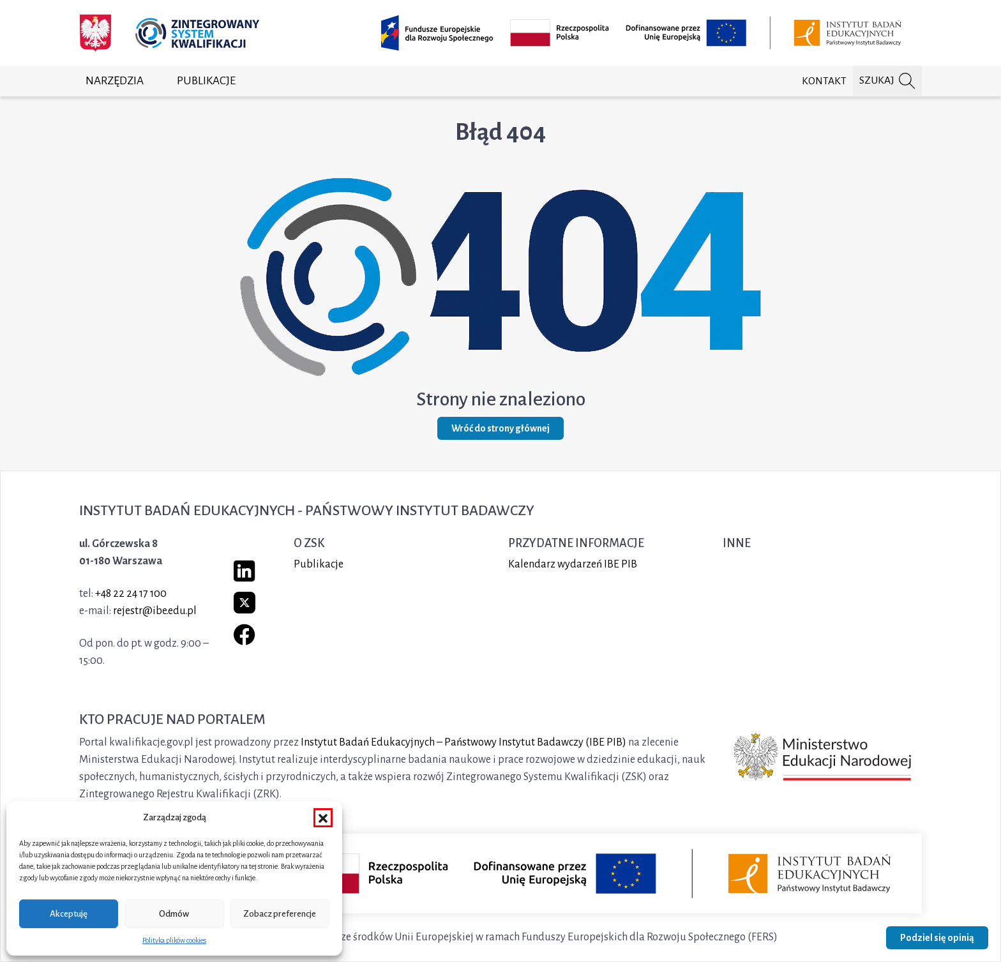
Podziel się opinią (937, 938)
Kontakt (824, 81)
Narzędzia (115, 81)
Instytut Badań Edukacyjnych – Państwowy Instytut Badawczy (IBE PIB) (463, 742)
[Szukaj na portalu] (887, 81)
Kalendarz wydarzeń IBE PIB (572, 564)
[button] (323, 817)
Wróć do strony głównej (500, 428)
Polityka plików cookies (174, 940)
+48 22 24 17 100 (131, 593)
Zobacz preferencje (279, 914)
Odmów (174, 914)
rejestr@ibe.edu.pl (155, 611)
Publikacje (206, 81)
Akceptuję (68, 914)
